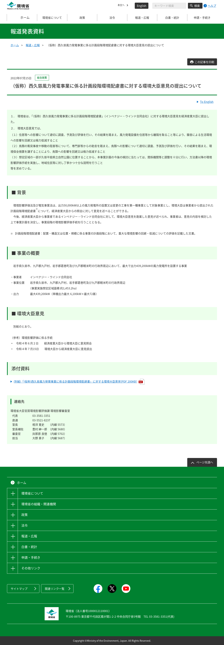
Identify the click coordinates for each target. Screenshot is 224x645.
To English (207, 102)
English (141, 6)
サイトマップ (19, 588)
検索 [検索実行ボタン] (197, 6)
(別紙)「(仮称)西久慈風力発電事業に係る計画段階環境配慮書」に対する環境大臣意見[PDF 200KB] (79, 382)
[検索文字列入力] (169, 6)
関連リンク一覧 (54, 588)
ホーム (22, 17)
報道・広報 (33, 45)
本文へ (122, 6)
